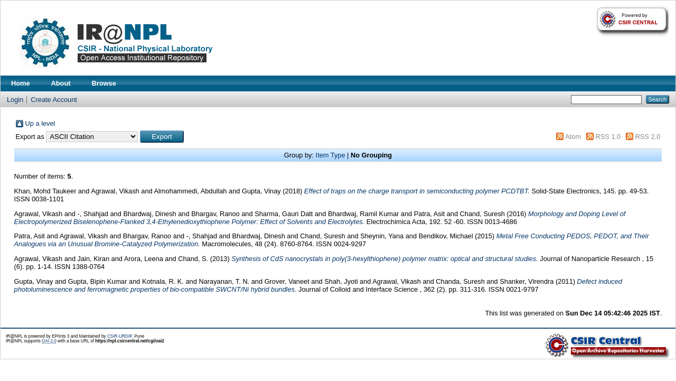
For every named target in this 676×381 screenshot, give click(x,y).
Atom (573, 137)
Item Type (330, 155)
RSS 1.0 (608, 137)
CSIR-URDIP (119, 336)
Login (15, 100)
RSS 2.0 (648, 137)
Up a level (40, 123)
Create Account (54, 100)
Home (20, 83)
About (61, 83)
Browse (104, 83)
